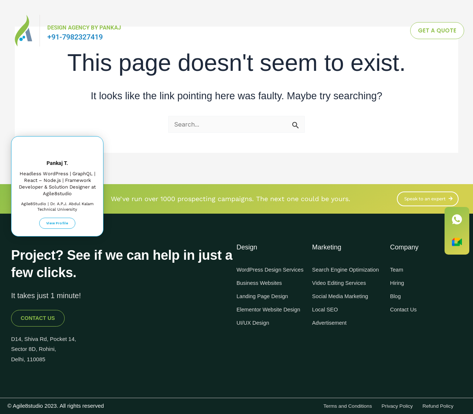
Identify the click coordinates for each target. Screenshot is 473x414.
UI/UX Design (254, 334)
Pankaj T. (57, 158)
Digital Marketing (197, 31)
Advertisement (331, 327)
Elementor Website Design (261, 317)
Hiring (397, 279)
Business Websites (261, 287)
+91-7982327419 (75, 36)
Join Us (362, 31)
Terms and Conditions (329, 404)
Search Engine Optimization (331, 270)
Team (397, 266)
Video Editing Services (341, 287)
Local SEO (326, 313)
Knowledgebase (314, 31)
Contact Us (404, 306)
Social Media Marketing (343, 300)
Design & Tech (256, 31)
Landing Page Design (264, 300)
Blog (396, 293)
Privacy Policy (387, 404)
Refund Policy (434, 404)
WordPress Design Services (261, 270)
